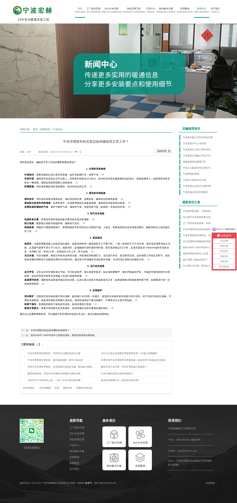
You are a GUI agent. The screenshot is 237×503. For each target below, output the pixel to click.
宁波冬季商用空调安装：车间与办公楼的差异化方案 (53, 353)
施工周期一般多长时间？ (195, 259)
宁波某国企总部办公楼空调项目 (198, 186)
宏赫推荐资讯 (191, 128)
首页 (35, 129)
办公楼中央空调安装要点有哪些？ (198, 217)
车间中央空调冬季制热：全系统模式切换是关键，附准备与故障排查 (62, 367)
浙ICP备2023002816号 (105, 483)
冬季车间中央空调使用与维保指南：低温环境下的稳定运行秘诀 (133, 360)
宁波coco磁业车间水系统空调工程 (198, 168)
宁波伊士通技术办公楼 (194, 180)
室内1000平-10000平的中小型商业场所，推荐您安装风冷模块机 (63, 335)
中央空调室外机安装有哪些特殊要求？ (50, 330)
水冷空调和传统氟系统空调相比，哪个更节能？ (198, 241)
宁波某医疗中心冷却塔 (194, 143)
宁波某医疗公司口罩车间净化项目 (198, 149)
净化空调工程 (76, 439)
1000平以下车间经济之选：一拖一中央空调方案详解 (53, 380)
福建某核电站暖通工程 (194, 162)
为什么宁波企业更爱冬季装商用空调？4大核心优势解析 (129, 353)
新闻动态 (45, 129)
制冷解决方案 (76, 451)
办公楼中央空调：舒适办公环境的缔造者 (198, 266)
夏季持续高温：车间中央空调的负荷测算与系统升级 (53, 373)
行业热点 (58, 129)
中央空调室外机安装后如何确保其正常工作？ (198, 229)
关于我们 (74, 469)
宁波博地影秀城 (191, 174)
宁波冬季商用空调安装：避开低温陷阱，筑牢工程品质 (55, 360)
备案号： (89, 483)
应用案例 (74, 457)
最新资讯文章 (191, 202)
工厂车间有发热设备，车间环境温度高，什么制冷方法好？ (198, 223)
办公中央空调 (76, 433)
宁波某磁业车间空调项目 (195, 192)
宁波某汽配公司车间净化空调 (198, 137)
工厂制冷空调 (76, 427)
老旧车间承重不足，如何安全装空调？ (120, 380)
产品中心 (74, 445)
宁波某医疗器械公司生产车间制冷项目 (198, 155)
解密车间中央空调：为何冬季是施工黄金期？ (124, 367)
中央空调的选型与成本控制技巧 (117, 373)
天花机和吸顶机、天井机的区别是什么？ (198, 211)
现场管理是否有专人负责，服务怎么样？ (198, 253)
